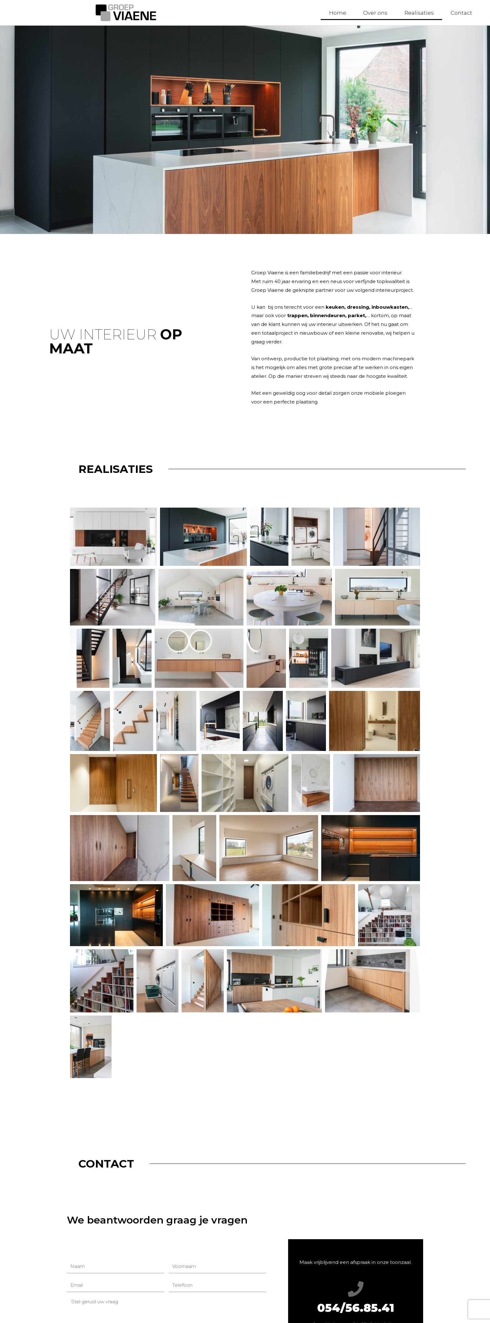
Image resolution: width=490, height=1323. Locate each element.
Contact (461, 13)
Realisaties (419, 13)
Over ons (375, 13)
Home (337, 13)
